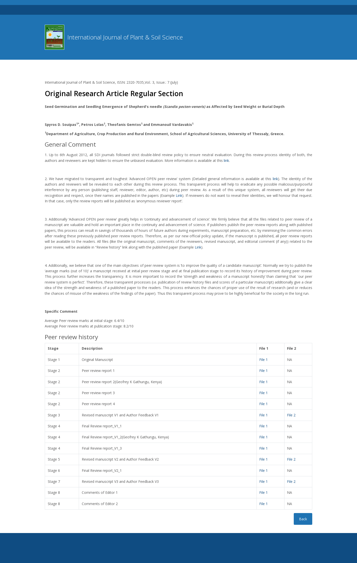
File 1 (263, 359)
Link (179, 195)
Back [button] (303, 519)
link (226, 160)
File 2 (291, 415)
